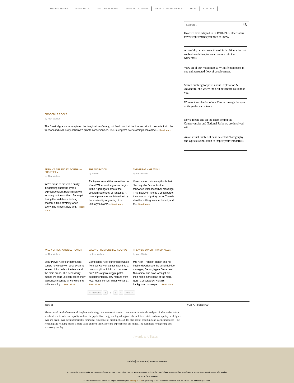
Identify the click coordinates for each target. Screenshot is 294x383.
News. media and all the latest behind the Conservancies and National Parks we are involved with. (214, 123)
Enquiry (243, 8)
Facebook (230, 8)
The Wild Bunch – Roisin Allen (152, 250)
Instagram (236, 8)
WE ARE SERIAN (59, 8)
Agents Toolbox (224, 8)
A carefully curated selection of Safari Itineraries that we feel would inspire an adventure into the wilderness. (215, 54)
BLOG (193, 8)
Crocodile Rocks (56, 114)
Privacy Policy (136, 380)
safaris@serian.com (137, 361)
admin (95, 173)
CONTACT (208, 8)
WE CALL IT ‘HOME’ (108, 8)
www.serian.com (158, 361)
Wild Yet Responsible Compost (109, 250)
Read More (165, 130)
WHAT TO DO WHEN (137, 8)
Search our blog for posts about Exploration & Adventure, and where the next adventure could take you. (214, 89)
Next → (129, 292)
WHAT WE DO (82, 8)
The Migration (98, 169)
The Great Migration (146, 169)
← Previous (95, 292)
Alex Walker (54, 118)
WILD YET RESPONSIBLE (169, 8)
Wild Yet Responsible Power (63, 250)
